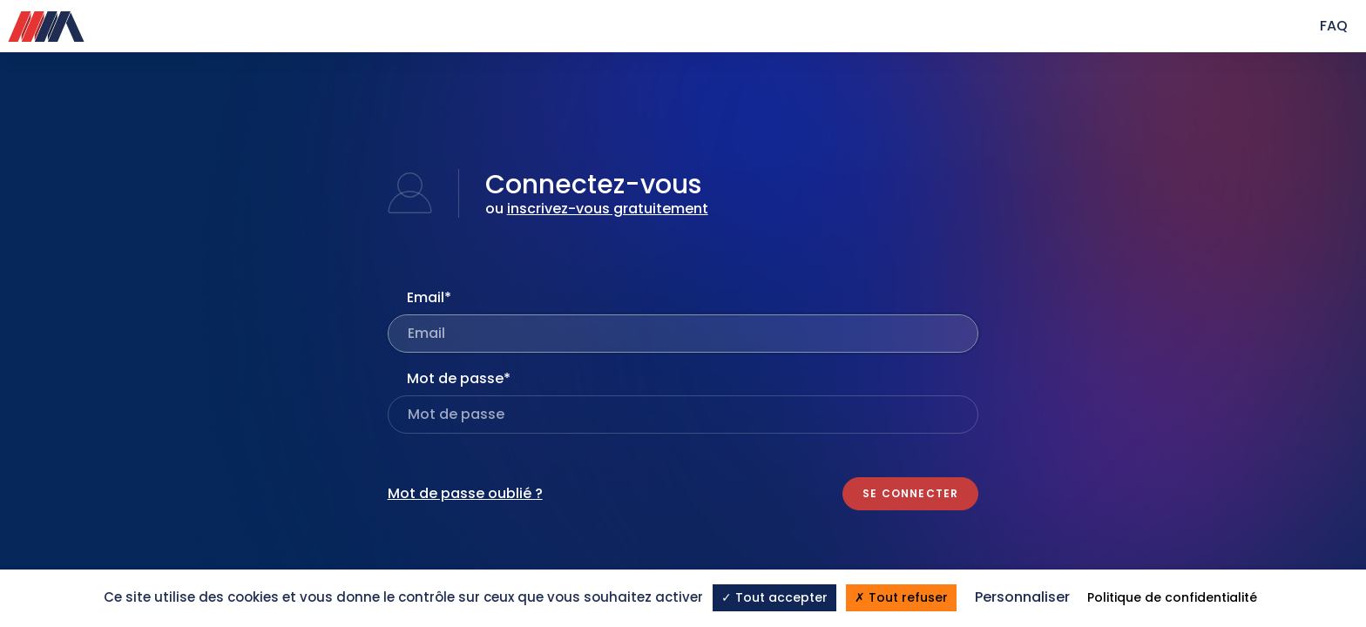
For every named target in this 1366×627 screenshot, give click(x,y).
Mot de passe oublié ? (465, 493)
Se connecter (910, 493)
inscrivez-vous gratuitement (607, 209)
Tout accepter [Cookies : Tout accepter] (774, 597)
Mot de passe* (459, 378)
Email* (429, 297)
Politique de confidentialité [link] (1172, 597)
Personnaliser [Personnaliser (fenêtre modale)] (1022, 597)
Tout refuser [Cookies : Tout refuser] (901, 597)
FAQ (1334, 26)
